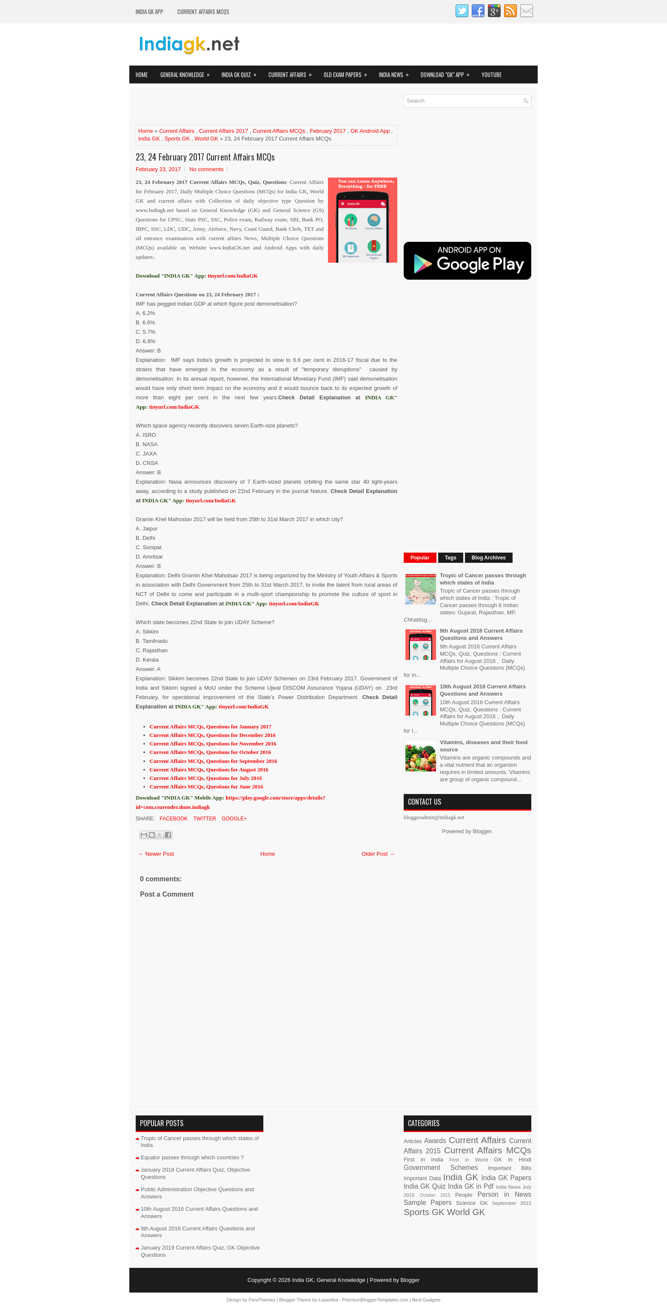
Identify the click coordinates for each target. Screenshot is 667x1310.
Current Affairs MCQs (203, 11)
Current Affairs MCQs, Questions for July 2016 (206, 778)
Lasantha (328, 1299)
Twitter (204, 819)
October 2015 (435, 1195)
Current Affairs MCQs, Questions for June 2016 (206, 786)
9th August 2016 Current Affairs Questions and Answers (481, 634)
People (463, 1195)
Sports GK (177, 138)
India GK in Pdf (470, 1186)
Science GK (472, 1203)
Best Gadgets (426, 1299)
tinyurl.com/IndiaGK (174, 407)
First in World (468, 1159)
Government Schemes (441, 1167)
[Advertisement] (235, 107)
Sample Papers (428, 1202)
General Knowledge (187, 72)
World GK (206, 138)
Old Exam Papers (348, 72)
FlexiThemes (261, 1299)
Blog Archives (489, 558)
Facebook (173, 819)
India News (396, 72)
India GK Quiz (242, 72)
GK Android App (370, 131)
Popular (420, 558)
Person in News (504, 1194)
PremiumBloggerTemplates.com (375, 1299)
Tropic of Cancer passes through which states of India (483, 579)
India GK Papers (506, 1177)
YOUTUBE (492, 74)
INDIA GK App (149, 11)
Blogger (482, 831)
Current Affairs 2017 (223, 131)
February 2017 (328, 131)
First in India (423, 1159)
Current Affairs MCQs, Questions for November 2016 (213, 743)
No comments (206, 169)
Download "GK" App (448, 72)
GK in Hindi (512, 1159)
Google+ (233, 819)
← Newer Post (156, 854)
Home (142, 74)
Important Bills (509, 1168)
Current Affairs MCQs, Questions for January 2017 (211, 726)
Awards (435, 1140)
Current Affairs (292, 72)
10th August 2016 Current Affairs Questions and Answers (483, 690)
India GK (149, 138)
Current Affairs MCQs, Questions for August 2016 (209, 769)
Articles (413, 1141)
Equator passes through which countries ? (192, 1157)
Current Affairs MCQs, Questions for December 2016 (213, 735)
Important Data (422, 1178)
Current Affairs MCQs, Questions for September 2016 (213, 761)
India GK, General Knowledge (328, 1280)
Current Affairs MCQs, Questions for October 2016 (210, 752)
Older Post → (378, 854)
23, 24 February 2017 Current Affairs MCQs (205, 156)
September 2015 (511, 1203)
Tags (450, 558)
